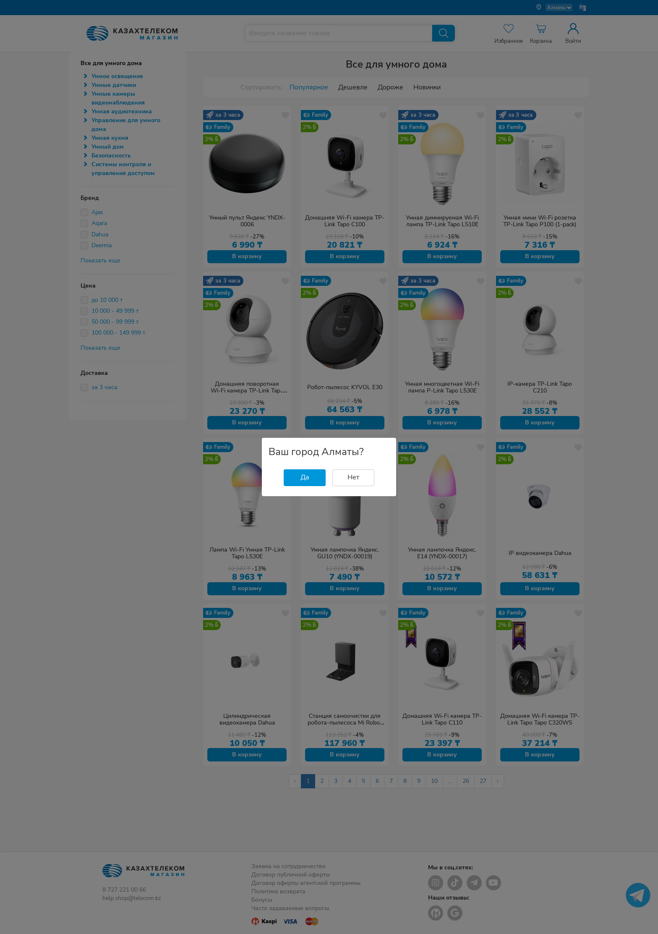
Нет (353, 477)
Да (304, 477)
